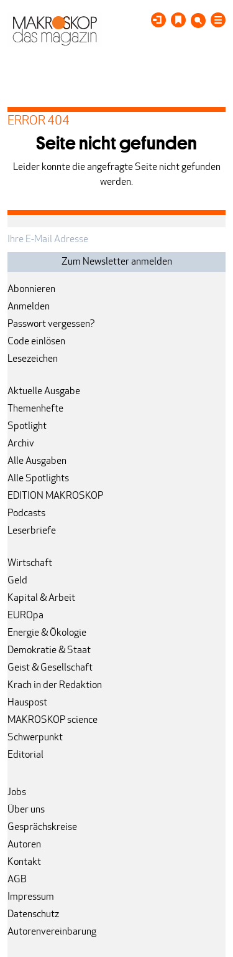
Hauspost (27, 703)
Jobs (16, 793)
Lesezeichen (32, 359)
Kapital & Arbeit (41, 598)
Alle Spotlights (38, 479)
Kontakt (24, 862)
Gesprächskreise (42, 827)
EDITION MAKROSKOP (55, 496)
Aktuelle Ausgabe (43, 392)
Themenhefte (35, 409)
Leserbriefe (31, 531)
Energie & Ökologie (46, 633)
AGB (17, 880)
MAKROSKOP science (52, 720)
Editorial (25, 755)
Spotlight (27, 426)
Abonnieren (31, 290)
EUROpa (25, 616)
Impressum (30, 897)
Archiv (20, 444)
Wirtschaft (29, 563)
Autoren (24, 845)
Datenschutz (33, 915)
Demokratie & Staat (49, 651)
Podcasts (26, 514)
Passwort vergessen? (51, 324)
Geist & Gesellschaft (50, 668)
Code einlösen (36, 342)
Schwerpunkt (35, 738)
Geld (17, 581)
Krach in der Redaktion (54, 686)
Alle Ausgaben (36, 461)
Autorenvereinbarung (51, 932)
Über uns (26, 810)
